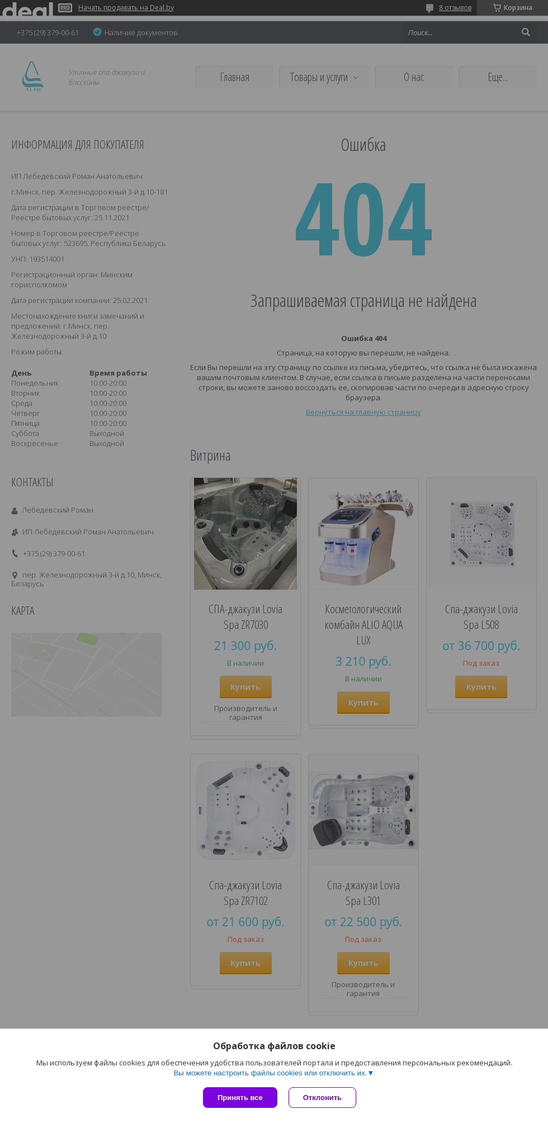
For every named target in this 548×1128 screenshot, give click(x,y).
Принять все (240, 1097)
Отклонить (322, 1097)
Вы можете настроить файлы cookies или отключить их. (270, 1073)
